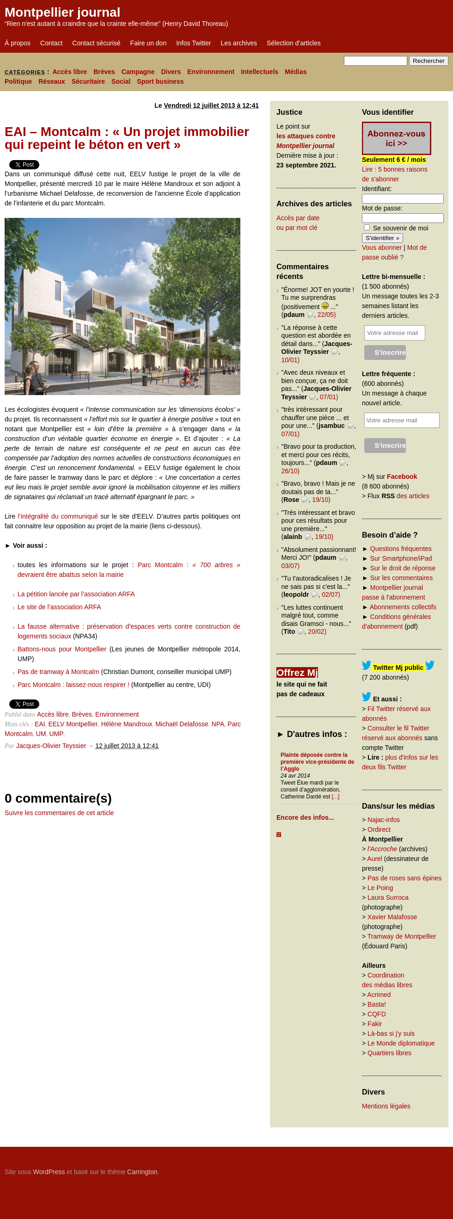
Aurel (374, 858)
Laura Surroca (388, 897)
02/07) (331, 594)
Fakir (374, 1023)
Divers (171, 71)
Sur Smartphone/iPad (401, 558)
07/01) (329, 397)
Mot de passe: (382, 208)
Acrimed (379, 994)
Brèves (104, 71)
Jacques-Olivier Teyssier (51, 745)
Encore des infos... (305, 817)
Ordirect (379, 829)
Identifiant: (377, 188)
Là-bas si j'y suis (391, 1033)
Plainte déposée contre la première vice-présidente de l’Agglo (317, 762)
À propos (18, 43)
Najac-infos (383, 819)
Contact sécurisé (96, 43)
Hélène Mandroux (127, 724)
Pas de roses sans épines (404, 878)
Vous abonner (382, 247)
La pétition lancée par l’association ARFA (76, 594)
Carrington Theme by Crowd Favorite (390, 1169)
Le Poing (380, 887)
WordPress (49, 1172)
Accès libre (69, 71)
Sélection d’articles (294, 43)
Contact (51, 43)
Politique (18, 81)
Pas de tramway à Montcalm (58, 671)
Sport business (160, 81)
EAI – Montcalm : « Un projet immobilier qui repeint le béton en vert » (127, 138)
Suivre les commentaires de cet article (59, 813)
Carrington (142, 1172)
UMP (56, 733)
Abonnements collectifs (403, 607)
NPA (218, 724)
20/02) (317, 631)
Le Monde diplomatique (401, 1043)
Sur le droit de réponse (403, 568)
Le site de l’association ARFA (59, 607)
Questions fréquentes (401, 548)
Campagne (138, 71)
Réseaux (51, 81)
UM (41, 733)
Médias (295, 71)
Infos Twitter (193, 43)
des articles (413, 496)
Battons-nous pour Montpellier (62, 649)
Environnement (210, 71)
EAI (40, 724)
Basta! (376, 1004)
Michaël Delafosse (181, 724)
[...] (336, 796)
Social (120, 81)
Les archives (238, 43)
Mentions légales (386, 1106)
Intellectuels (259, 71)
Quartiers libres (389, 1053)
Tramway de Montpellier (401, 936)
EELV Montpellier (73, 724)
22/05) (327, 314)
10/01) (291, 360)
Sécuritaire (88, 81)
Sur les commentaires (401, 578)
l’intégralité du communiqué (56, 516)
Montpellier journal (62, 12)
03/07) (291, 565)
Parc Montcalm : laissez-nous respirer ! (73, 684)
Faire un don (148, 43)
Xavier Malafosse (392, 917)
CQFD (376, 1014)
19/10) (321, 499)
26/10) (291, 471)
